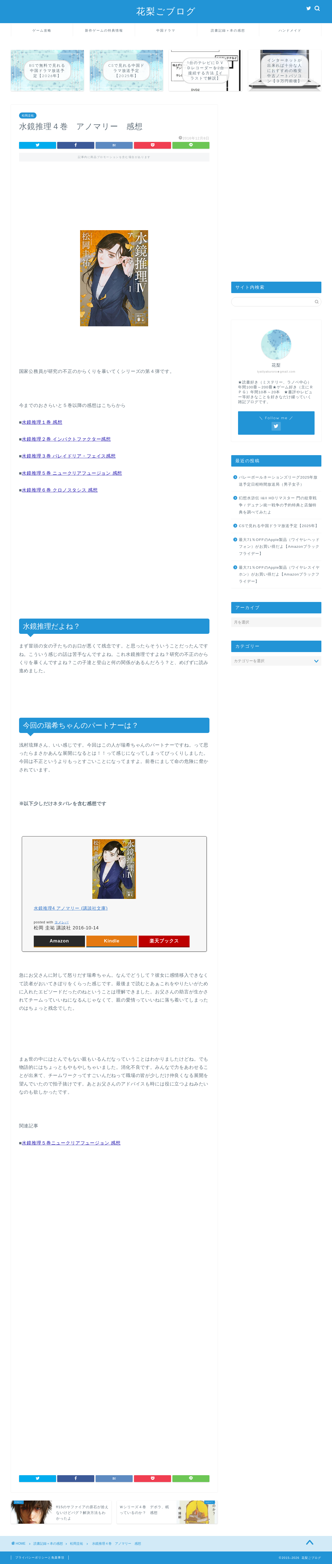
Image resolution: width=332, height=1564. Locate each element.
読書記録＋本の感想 (228, 30)
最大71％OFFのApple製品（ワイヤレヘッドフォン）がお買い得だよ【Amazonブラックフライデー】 (279, 547)
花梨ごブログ (166, 11)
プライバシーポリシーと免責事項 (39, 1557)
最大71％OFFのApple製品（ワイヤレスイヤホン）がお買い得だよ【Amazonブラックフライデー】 (279, 574)
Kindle (112, 941)
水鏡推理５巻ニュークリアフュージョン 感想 (71, 1143)
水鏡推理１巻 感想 (42, 422)
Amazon (59, 941)
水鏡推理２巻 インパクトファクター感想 (66, 439)
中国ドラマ (165, 30)
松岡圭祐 (28, 115)
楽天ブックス (164, 941)
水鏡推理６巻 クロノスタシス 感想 (60, 490)
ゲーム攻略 (41, 30)
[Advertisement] (114, 191)
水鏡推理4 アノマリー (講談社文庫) (71, 908)
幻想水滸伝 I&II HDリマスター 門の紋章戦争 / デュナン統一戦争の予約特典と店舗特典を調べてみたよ (277, 505)
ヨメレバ (61, 922)
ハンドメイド (290, 30)
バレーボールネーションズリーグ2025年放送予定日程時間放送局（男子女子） (278, 480)
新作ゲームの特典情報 (104, 30)
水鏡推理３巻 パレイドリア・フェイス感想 (68, 456)
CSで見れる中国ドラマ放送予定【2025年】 (279, 526)
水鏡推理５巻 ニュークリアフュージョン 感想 (72, 473)
